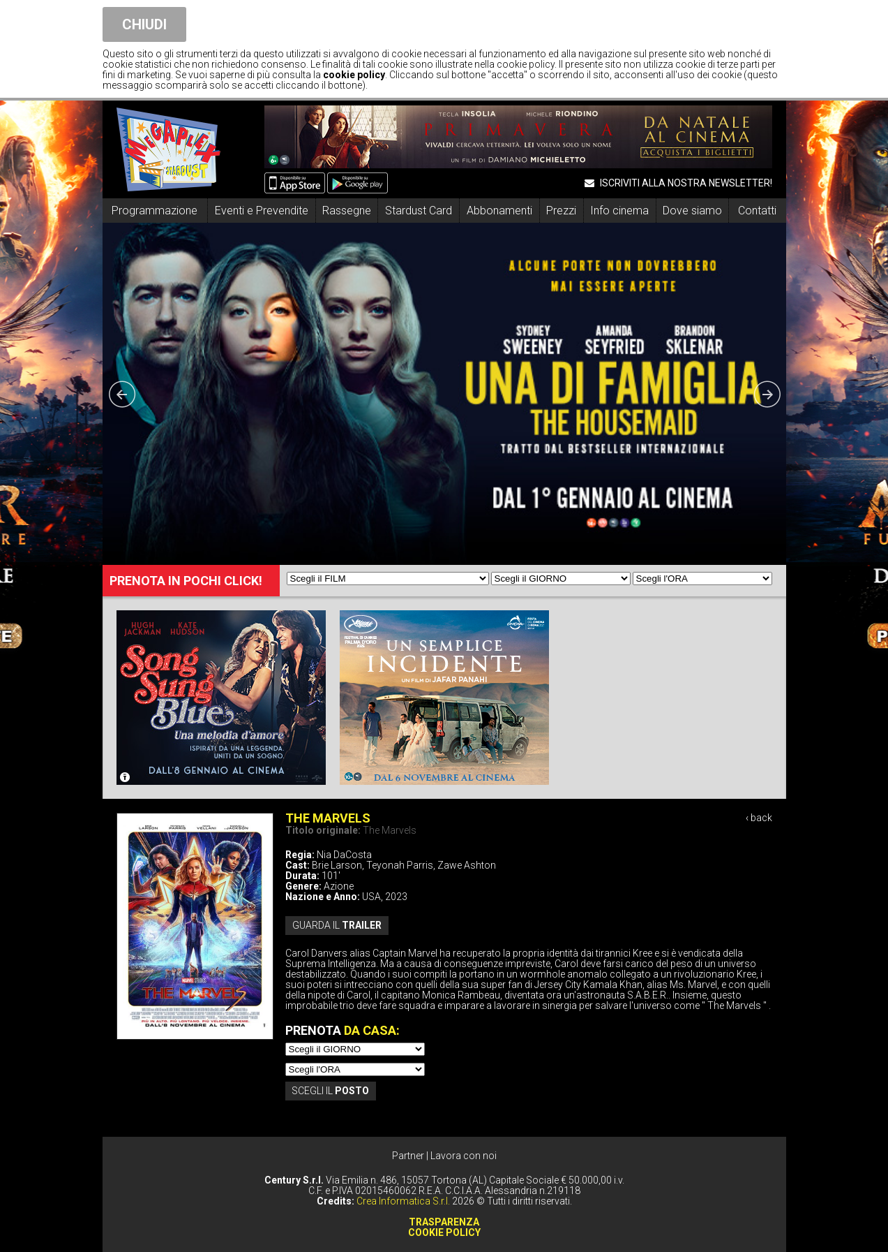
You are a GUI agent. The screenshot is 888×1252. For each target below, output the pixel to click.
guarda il (337, 925)
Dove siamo (692, 210)
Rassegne (346, 210)
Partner (408, 1155)
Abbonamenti (499, 210)
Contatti (757, 210)
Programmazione (154, 210)
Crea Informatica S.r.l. (403, 1201)
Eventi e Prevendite (261, 210)
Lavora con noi (463, 1155)
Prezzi (561, 210)
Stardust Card (418, 210)
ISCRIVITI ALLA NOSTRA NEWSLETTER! (678, 183)
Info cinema (619, 210)
